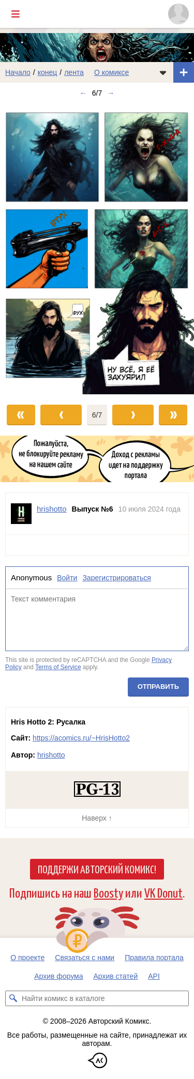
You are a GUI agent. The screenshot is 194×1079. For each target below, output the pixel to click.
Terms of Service (58, 667)
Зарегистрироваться (116, 578)
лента (74, 72)
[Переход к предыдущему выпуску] (24, 248)
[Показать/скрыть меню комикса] (163, 72)
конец (47, 72)
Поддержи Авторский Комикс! (97, 868)
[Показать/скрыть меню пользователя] (178, 14)
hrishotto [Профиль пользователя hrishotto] (52, 508)
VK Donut (163, 892)
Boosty (108, 892)
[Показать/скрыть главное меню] (15, 14)
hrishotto (51, 755)
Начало (18, 72)
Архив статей (116, 976)
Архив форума (58, 976)
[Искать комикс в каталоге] (13, 998)
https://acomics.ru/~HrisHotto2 (81, 738)
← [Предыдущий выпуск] (83, 93)
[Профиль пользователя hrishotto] (21, 513)
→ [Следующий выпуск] (110, 93)
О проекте (27, 957)
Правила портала (154, 957)
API (154, 976)
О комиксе (111, 72)
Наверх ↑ (97, 818)
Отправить (158, 686)
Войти (67, 578)
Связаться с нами (84, 957)
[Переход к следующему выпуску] (97, 248)
